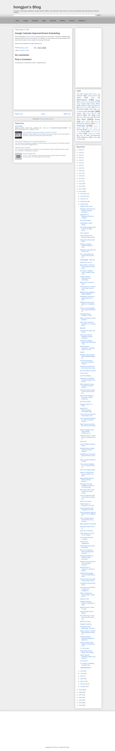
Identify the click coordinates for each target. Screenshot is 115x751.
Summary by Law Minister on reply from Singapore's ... (87, 589)
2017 (80, 173)
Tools (80, 133)
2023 (80, 157)
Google (25, 20)
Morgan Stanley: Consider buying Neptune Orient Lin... (87, 632)
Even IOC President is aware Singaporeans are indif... (87, 551)
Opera (96, 121)
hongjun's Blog (27, 7)
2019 (80, 168)
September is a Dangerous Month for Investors (87, 216)
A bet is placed (84, 233)
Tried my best (84, 373)
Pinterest (96, 126)
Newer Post (19, 114)
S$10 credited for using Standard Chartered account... (87, 385)
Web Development (93, 135)
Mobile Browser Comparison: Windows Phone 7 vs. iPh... (87, 348)
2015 (80, 178)
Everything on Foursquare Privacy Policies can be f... (87, 455)
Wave (81, 135)
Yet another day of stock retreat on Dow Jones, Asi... (87, 617)
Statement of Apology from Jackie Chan (88, 250)
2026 (80, 150)
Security (71, 20)
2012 (80, 186)
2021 (80, 163)
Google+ (79, 113)
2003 (80, 705)
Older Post (67, 114)
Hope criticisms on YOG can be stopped (87, 534)
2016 (80, 176)
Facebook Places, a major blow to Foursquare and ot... (87, 437)
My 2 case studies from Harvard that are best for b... (87, 255)
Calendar (21, 50)
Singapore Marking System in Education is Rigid (87, 603)
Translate (90, 133)
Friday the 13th (84, 599)
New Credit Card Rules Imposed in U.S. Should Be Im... (87, 324)
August (82, 204)
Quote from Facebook (86, 530)
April (81, 678)
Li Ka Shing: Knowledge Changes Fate (87, 664)
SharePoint (89, 129)
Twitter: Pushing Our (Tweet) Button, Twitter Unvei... (87, 594)
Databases (82, 20)
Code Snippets (81, 104)
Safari (87, 128)
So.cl (78, 131)
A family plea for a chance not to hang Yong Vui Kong (87, 288)
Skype (96, 129)
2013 (80, 183)
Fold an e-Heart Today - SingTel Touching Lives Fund (87, 644)
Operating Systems (83, 123)
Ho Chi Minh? (84, 661)
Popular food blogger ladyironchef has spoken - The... (88, 342)
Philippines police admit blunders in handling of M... (87, 304)
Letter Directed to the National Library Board (87, 236)
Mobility (62, 20)
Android (79, 96)
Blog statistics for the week (88, 524)
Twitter (98, 133)
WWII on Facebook (85, 501)
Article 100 (83, 441)
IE (95, 113)
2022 (80, 160)
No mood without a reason (87, 370)
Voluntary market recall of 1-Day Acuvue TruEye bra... (87, 391)
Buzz (80, 102)
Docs (98, 105)
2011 (80, 189)
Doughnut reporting (85, 624)
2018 (80, 170)
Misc (84, 119)
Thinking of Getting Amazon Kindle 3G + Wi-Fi (87, 245)
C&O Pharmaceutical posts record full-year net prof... (87, 362)
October (82, 199)
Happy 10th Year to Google (22, 147)
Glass (98, 109)
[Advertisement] (88, 57)
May (81, 676)
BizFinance (82, 100)
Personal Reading (85, 220)
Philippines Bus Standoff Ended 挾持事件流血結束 (87, 356)
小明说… (82, 352)
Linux (81, 117)
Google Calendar (30, 36)
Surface (98, 131)
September (83, 201)
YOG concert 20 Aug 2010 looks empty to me (87, 415)
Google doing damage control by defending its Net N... (87, 574)
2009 (80, 690)
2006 (80, 697)
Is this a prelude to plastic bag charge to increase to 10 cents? (40, 132)
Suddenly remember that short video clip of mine (87, 367)
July (81, 671)
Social (83, 131)
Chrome (95, 102)
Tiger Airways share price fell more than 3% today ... (87, 425)
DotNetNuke (83, 107)
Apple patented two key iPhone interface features (87, 479)
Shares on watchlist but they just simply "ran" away (87, 474)
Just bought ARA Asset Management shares (87, 509)
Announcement (92, 96)
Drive (89, 107)
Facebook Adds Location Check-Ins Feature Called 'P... (87, 450)
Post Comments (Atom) (46, 119)
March (82, 681)
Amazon (86, 94)
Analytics (94, 94)
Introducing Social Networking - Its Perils (87, 627)
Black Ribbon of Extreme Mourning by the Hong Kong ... (87, 266)
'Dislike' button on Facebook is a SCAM (87, 504)
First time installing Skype (87, 470)
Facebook (35, 20)
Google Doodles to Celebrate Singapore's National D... (87, 638)
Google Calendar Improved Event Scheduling (37, 33)
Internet (79, 115)
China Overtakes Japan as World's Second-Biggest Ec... (88, 514)
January (82, 686)
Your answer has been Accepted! (86, 538)
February (83, 684)
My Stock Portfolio (85, 401)
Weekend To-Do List (86, 262)
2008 (80, 692)
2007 (80, 695)
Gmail (81, 111)
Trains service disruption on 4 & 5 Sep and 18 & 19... (87, 465)
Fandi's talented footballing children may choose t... (87, 656)
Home (17, 20)
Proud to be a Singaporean (84, 542)
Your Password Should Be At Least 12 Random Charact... (87, 420)
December (83, 193)
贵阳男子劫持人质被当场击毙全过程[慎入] (87, 293)
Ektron (96, 107)
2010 (80, 191)
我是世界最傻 (18, 126)
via (40, 43)
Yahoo (95, 137)
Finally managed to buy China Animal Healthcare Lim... (87, 431)
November (83, 196)
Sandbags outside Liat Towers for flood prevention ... (86, 557)
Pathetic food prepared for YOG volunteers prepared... (87, 563)
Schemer (95, 128)
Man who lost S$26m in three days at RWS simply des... (87, 397)
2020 (80, 165)
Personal (81, 126)
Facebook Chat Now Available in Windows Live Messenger (87, 485)
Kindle (98, 115)
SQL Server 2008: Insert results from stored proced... (87, 491)
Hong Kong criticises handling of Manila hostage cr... (86, 336)
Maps (88, 117)
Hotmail (89, 113)
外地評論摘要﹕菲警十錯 (87, 260)
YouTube (79, 139)
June (82, 673)
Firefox (91, 109)
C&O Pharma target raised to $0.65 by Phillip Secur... (88, 228)
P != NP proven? (85, 648)
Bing (93, 97)
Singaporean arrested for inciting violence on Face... (87, 298)
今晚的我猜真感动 (85, 667)
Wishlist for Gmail (85, 621)
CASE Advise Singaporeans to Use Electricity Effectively (30, 141)
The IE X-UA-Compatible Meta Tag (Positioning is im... (87, 309)
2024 (80, 155)
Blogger (97, 100)
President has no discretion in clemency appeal (87, 569)
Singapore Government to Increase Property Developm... (87, 210)
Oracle (96, 123)
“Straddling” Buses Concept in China (86, 314)
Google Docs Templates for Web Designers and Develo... (87, 380)
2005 (80, 700)
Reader (79, 128)
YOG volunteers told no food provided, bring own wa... (87, 519)
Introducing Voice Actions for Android (87, 546)
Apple (44, 20)
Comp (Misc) (95, 104)
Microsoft (53, 20)
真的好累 (82, 328)
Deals (92, 105)
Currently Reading (85, 375)
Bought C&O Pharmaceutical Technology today (86, 410)
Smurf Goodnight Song (29, 153)
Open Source (85, 121)
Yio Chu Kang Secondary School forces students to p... (87, 497)
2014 (80, 181)
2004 (80, 702)
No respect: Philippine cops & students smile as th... (87, 272)
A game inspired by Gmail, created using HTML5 (87, 579)
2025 (80, 152)
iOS (89, 115)
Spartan (92, 131)
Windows (84, 137)
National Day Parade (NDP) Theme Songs (87, 651)
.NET (78, 94)
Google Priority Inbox (86, 206)
